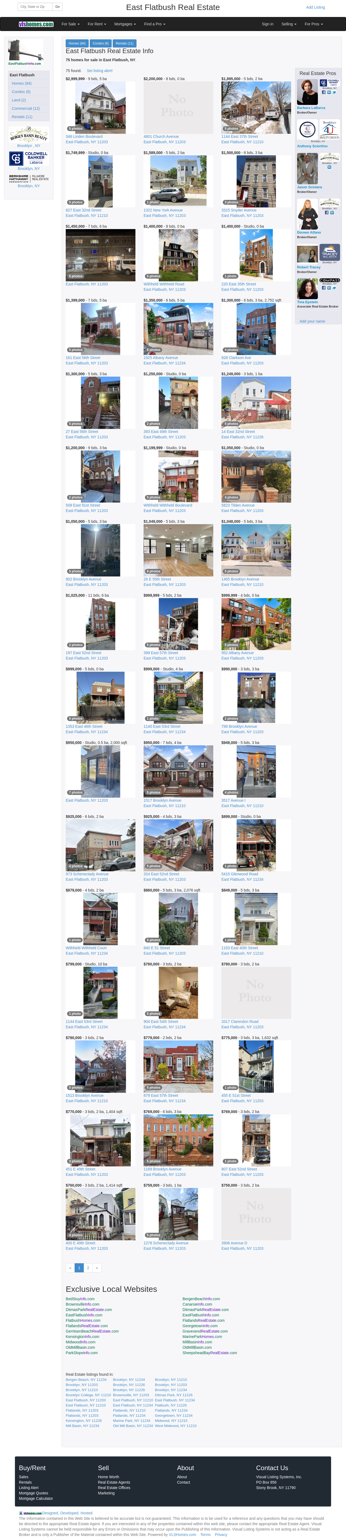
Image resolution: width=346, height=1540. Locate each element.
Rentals (25, 1482)
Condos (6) (20, 92)
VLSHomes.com (182, 1534)
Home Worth (108, 1477)
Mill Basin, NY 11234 (82, 1426)
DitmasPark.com (89, 1309)
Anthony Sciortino (312, 146)
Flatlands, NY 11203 (82, 1410)
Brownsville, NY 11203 (131, 1395)
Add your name (312, 321)
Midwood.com (80, 1342)
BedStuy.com (80, 1299)
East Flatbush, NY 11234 (175, 1400)
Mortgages (125, 24)
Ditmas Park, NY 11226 (173, 1395)
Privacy (221, 1534)
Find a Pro (154, 24)
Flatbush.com (83, 1320)
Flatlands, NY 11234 (171, 1410)
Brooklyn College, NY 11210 (88, 1395)
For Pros (314, 24)
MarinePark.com (202, 1336)
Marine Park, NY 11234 (131, 1421)
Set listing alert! (100, 71)
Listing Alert (28, 1488)
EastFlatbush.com (84, 1315)
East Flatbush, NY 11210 (133, 1400)
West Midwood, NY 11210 (176, 1426)
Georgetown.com (200, 1326)
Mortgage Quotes (33, 1493)
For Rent (97, 24)
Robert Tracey (309, 267)
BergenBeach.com (201, 1299)
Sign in (268, 24)
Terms (205, 1534)
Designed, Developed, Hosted (67, 1513)
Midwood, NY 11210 (171, 1421)
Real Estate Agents (114, 1482)
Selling (289, 24)
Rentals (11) (21, 117)
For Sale (71, 24)
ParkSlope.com (82, 1353)
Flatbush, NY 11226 (171, 1405)
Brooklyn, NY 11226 (129, 1385)
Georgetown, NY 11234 (173, 1415)
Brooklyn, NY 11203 (82, 1385)
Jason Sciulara (309, 187)
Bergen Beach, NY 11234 (86, 1380)
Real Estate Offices (114, 1488)
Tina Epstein (307, 302)
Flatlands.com (203, 1320)
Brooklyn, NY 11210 (171, 1380)
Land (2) (18, 100)
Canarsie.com (197, 1304)
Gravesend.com (205, 1331)
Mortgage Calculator (36, 1498)
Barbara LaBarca (311, 108)
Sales (23, 1477)
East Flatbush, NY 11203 (86, 1400)
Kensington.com (82, 1336)
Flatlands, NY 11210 (129, 1410)
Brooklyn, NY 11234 (129, 1380)
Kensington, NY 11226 (84, 1421)
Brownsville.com (82, 1304)
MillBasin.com (197, 1342)
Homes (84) (21, 83)
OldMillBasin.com (80, 1347)
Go (57, 7)
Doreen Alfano (309, 232)
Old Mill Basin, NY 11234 (133, 1426)
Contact (183, 1482)
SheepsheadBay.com (209, 1353)
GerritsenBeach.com (92, 1331)
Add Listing (315, 7)
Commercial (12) (25, 108)
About (182, 1477)
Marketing (106, 1493)
